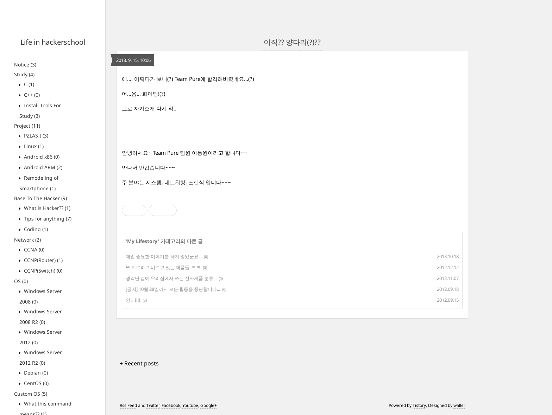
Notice (25, 64)
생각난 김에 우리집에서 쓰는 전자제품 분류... (171, 278)
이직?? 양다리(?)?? (292, 42)
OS (21, 281)
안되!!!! (133, 300)
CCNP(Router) (43, 260)
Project (27, 125)
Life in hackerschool (52, 42)
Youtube (190, 405)
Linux (33, 146)
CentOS (36, 383)
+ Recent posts (139, 363)
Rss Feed (128, 405)
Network (27, 239)
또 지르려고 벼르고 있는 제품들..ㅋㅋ (163, 267)
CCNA (33, 249)
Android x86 (41, 156)
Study (24, 74)
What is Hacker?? (46, 208)
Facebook (171, 405)
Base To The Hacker (40, 198)
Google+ (208, 405)
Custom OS (30, 393)
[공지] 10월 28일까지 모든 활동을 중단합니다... (173, 289)
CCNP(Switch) (42, 270)
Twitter (152, 405)
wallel (459, 405)
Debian (35, 372)
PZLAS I (35, 135)
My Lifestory (142, 241)
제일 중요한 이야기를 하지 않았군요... (164, 256)
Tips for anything (47, 218)
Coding (35, 229)
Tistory (419, 405)
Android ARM (42, 167)
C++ (31, 94)
